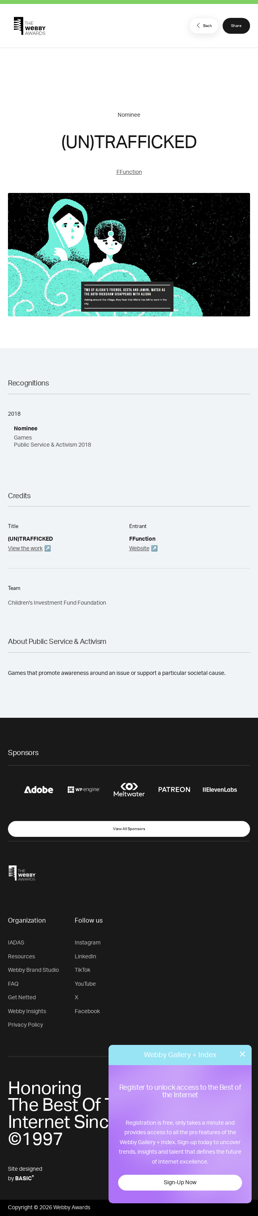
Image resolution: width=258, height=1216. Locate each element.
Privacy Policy (25, 1025)
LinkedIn (85, 957)
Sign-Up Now (180, 1182)
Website (139, 548)
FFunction (129, 172)
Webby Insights (27, 1011)
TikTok (82, 970)
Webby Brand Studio (33, 970)
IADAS (16, 943)
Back (203, 25)
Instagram (88, 943)
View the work (25, 548)
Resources (21, 957)
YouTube (85, 984)
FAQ (13, 984)
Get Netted (22, 997)
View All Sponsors (129, 829)
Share (236, 26)
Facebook (87, 1011)
